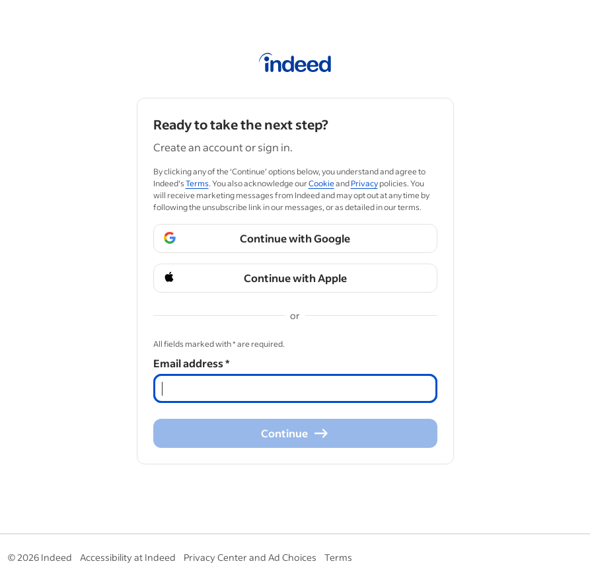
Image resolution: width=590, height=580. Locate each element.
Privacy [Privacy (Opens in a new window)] (364, 183)
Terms (338, 557)
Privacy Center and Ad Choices (250, 557)
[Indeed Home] (295, 65)
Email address (191, 363)
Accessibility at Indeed (128, 557)
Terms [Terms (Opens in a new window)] (197, 183)
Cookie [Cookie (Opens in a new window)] (321, 183)
